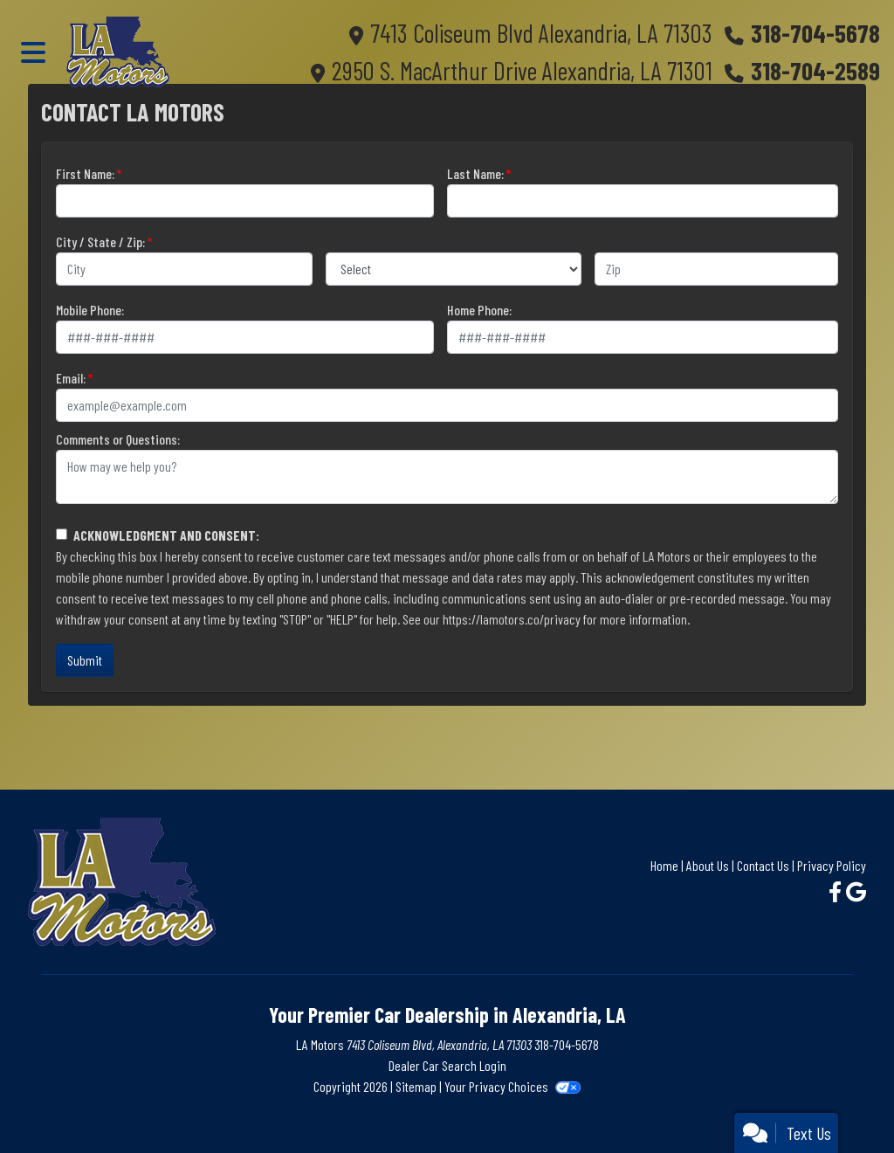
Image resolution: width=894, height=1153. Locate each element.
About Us (707, 865)
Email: (71, 377)
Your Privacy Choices (512, 1086)
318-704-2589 (815, 70)
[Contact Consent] (61, 534)
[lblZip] (716, 269)
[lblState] (454, 269)
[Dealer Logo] (117, 52)
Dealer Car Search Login (447, 1065)
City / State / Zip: (100, 241)
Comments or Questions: (118, 439)
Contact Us (763, 865)
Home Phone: (479, 309)
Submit (84, 660)
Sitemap (416, 1086)
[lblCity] (184, 269)
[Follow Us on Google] (856, 891)
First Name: (85, 173)
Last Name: (475, 173)
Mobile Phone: (90, 309)
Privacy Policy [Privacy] (831, 865)
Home (664, 865)
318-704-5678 (815, 32)
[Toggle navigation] (33, 51)
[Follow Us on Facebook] (837, 891)
